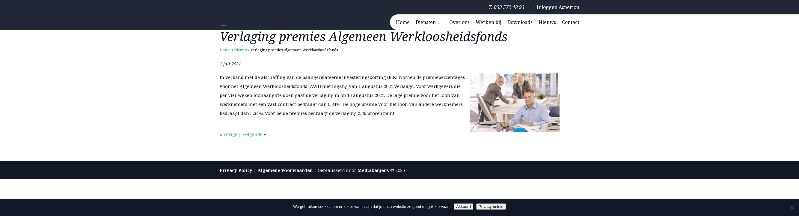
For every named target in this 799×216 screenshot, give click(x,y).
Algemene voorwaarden (285, 170)
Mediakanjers (373, 170)
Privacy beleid (491, 206)
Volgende (252, 134)
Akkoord (463, 206)
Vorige (230, 134)
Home (225, 49)
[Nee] (792, 208)
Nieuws (240, 49)
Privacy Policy (236, 170)
